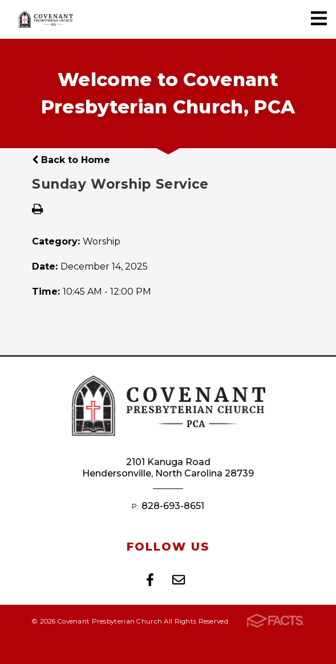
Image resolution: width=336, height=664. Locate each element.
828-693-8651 (172, 505)
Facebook (150, 579)
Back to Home (71, 159)
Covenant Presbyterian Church (45, 19)
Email (178, 579)
